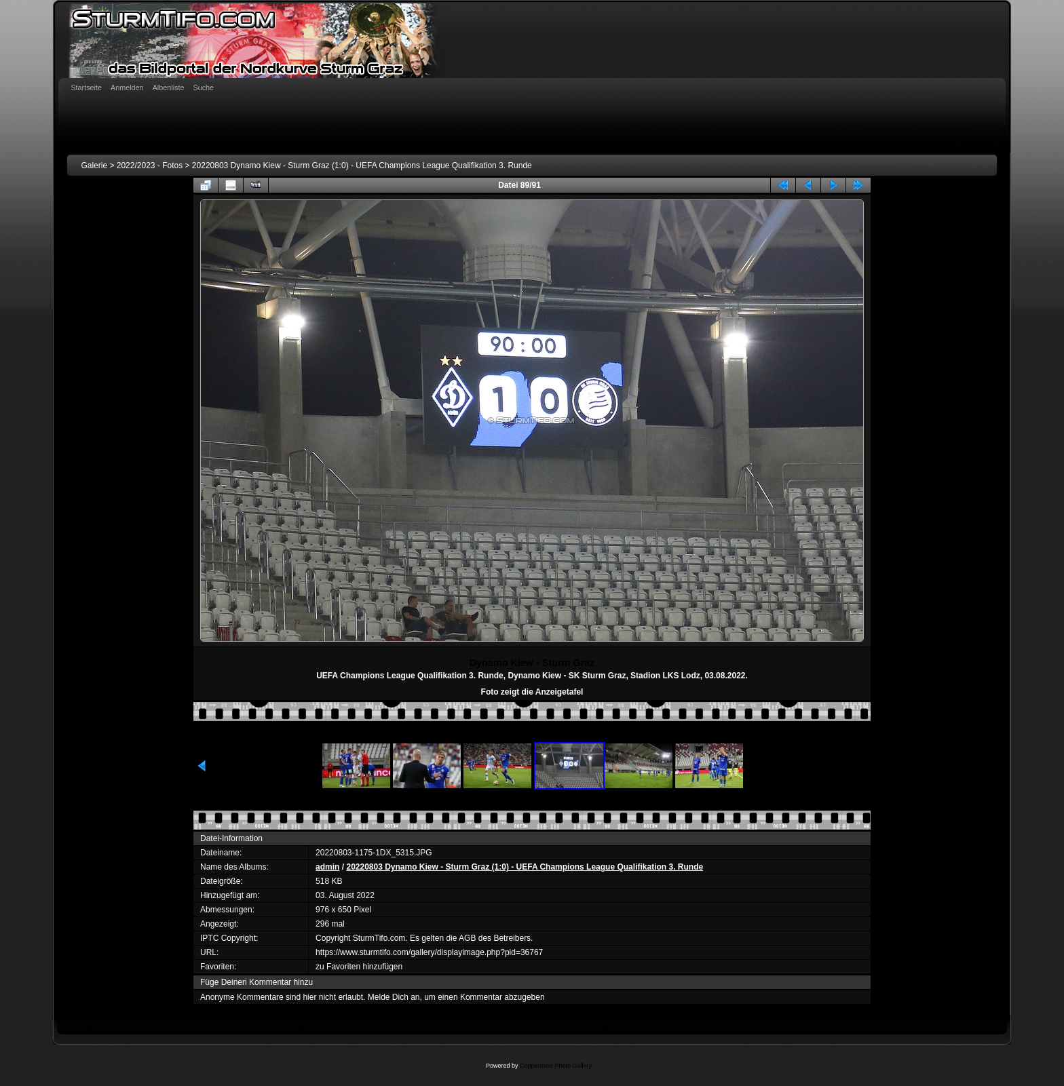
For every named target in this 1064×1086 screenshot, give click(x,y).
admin (327, 867)
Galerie (94, 165)
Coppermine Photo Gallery (556, 1065)
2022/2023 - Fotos (150, 165)
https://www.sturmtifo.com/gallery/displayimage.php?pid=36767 (429, 952)
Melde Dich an (394, 997)
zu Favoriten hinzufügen (359, 966)
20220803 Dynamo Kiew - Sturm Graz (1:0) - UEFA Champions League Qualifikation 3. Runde (362, 165)
